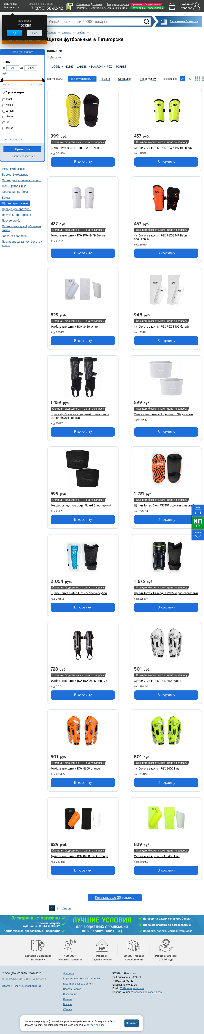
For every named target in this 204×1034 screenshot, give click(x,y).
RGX (109, 66)
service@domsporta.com (148, 992)
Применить (22, 149)
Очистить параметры (22, 156)
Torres (121, 66)
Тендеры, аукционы (118, 4)
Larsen (82, 66)
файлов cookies (95, 1025)
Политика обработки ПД (27, 986)
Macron (97, 66)
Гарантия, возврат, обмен (78, 983)
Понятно (131, 1023)
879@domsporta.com (132, 988)
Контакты (81, 8)
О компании (83, 4)
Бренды (67, 1004)
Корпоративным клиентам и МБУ (82, 978)
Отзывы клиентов (117, 8)
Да (14, 33)
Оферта (6, 986)
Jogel (56, 66)
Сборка (67, 1009)
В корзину (83, 162)
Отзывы (67, 999)
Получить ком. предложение (147, 8)
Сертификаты (98, 8)
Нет (34, 33)
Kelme (68, 66)
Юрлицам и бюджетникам (146, 4)
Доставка (96, 4)
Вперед (67, 908)
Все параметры (13, 139)
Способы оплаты (72, 989)
